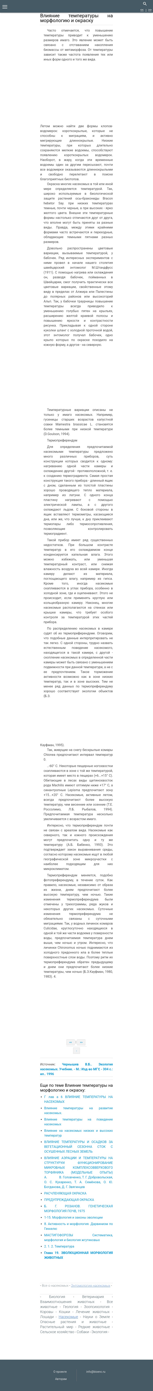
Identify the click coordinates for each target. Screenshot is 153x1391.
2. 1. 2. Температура (59, 1246)
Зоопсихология (97, 1307)
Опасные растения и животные (73, 1322)
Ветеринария (93, 1297)
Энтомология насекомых (90, 1285)
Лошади (47, 1317)
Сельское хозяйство (57, 1332)
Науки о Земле (96, 1317)
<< (142, 10)
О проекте (60, 1371)
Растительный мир (56, 1327)
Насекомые (68, 1317)
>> (150, 10)
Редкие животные (94, 1327)
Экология (99, 1332)
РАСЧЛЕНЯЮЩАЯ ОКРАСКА (65, 1193)
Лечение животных (92, 1312)
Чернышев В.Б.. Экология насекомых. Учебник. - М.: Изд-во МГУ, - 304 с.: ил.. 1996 (76, 1069)
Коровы (46, 1312)
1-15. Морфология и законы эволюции (73, 1217)
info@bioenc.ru (95, 1371)
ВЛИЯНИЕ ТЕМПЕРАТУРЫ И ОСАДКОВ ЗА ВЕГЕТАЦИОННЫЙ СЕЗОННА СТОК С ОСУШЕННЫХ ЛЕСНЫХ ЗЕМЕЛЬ (78, 1146)
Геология (70, 1307)
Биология (57, 1297)
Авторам (61, 1379)
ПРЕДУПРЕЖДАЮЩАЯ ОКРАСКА (69, 1200)
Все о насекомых (55, 1285)
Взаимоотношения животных (67, 1302)
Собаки (83, 1332)
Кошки (64, 1312)
